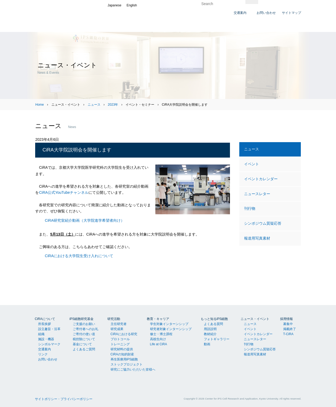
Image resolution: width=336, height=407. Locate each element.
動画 (207, 344)
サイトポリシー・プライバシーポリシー (63, 399)
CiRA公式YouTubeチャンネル (63, 192)
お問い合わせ (47, 359)
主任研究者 (119, 324)
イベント (251, 164)
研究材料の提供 (122, 349)
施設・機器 (46, 339)
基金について (82, 344)
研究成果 (117, 329)
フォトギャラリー (216, 339)
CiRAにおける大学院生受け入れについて (79, 256)
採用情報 (286, 319)
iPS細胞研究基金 (82, 319)
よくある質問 (213, 324)
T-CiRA (288, 334)
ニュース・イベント (255, 319)
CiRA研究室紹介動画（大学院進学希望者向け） (84, 220)
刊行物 (249, 208)
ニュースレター (257, 194)
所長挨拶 (44, 324)
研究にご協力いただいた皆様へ (133, 369)
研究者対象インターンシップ (171, 329)
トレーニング (120, 344)
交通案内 (44, 349)
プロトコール (120, 339)
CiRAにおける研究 (124, 334)
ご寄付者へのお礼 (85, 329)
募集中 (288, 324)
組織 (41, 334)
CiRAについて (45, 319)
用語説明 (210, 329)
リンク (43, 354)
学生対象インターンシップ (169, 324)
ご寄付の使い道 (84, 334)
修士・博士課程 (161, 334)
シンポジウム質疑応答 (262, 223)
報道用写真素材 (257, 238)
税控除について (84, 339)
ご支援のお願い (84, 324)
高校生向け (158, 339)
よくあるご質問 (84, 349)
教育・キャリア (158, 319)
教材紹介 (210, 334)
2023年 (113, 104)
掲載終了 (289, 329)
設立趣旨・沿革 (49, 329)
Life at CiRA (158, 344)
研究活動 (113, 319)
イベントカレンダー (261, 179)
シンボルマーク (49, 344)
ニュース (94, 104)
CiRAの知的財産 (122, 354)
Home (39, 104)
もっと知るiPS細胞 (214, 319)
